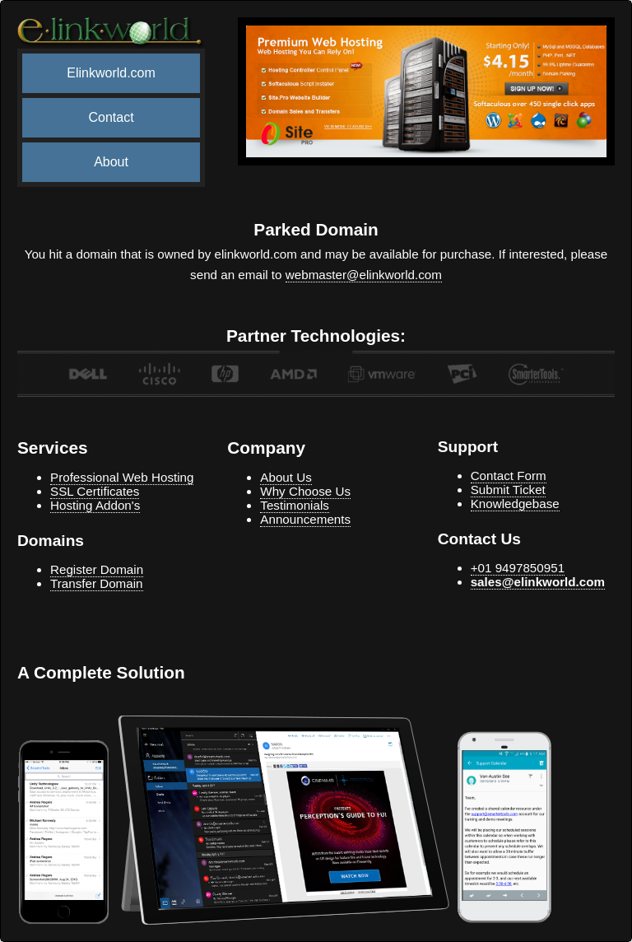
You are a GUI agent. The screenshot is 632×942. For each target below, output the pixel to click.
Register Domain (96, 569)
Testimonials (294, 505)
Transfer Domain (96, 583)
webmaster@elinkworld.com (364, 275)
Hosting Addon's (95, 505)
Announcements (305, 519)
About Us (285, 477)
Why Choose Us (305, 491)
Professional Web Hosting (121, 477)
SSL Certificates (94, 491)
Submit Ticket (508, 490)
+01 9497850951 (518, 568)
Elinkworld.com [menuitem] (111, 73)
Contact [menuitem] (110, 117)
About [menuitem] (111, 162)
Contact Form (508, 476)
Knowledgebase (515, 504)
